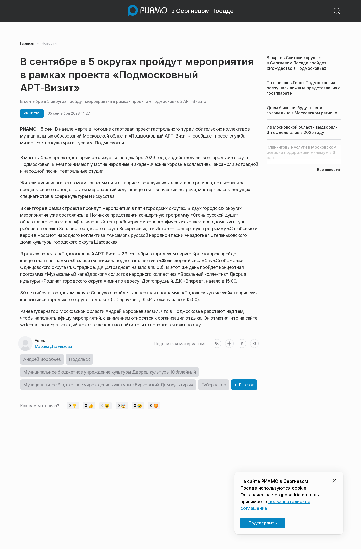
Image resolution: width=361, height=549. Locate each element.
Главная (27, 43)
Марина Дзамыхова (53, 346)
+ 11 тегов (244, 384)
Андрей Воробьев (42, 359)
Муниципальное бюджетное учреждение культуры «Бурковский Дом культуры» (108, 384)
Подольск (79, 359)
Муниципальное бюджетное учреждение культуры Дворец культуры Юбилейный (109, 372)
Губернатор (213, 384)
